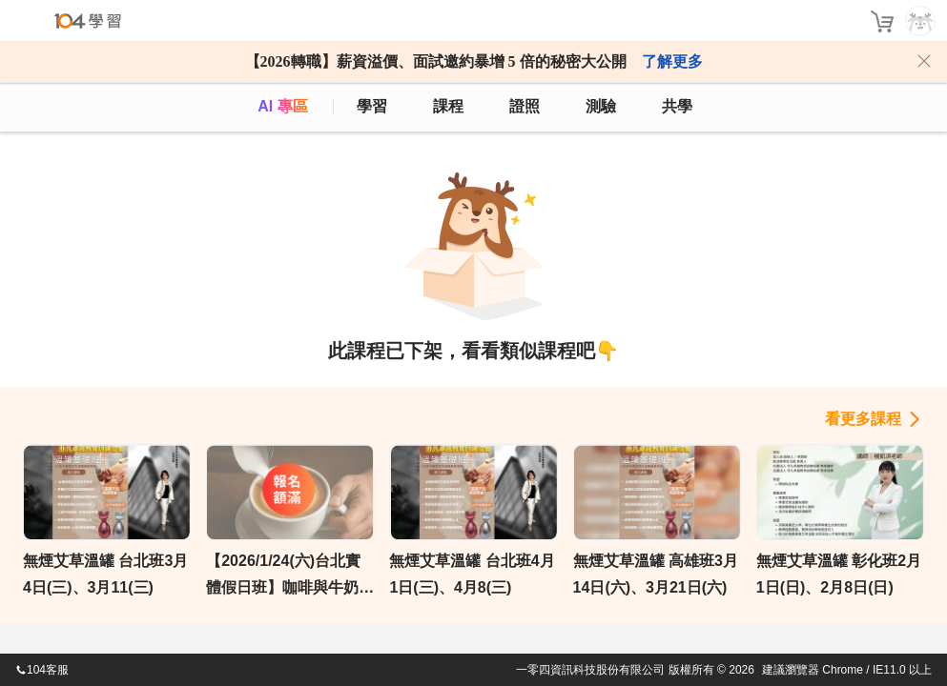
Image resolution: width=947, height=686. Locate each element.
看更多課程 (863, 419)
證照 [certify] (524, 106)
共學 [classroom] (677, 106)
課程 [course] (448, 106)
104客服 (42, 669)
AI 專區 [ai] (282, 106)
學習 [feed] (372, 106)
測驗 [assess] (601, 106)
